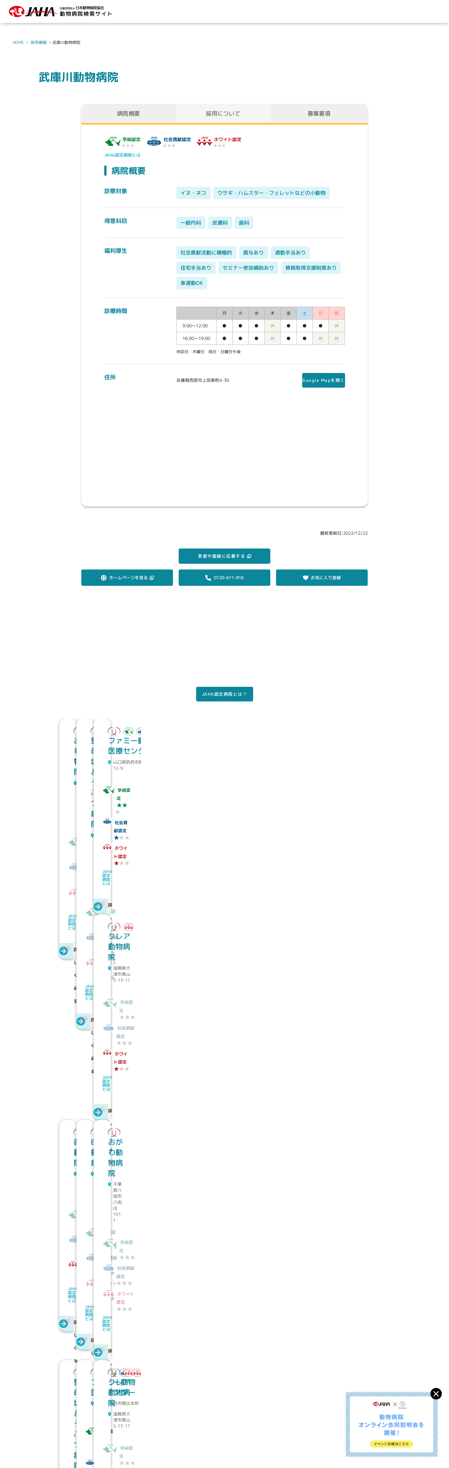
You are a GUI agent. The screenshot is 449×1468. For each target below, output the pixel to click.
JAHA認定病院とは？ (224, 708)
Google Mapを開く (319, 381)
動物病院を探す (289, 1423)
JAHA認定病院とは (122, 155)
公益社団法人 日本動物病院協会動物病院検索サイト (104, 1428)
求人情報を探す (331, 1423)
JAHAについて (248, 1423)
